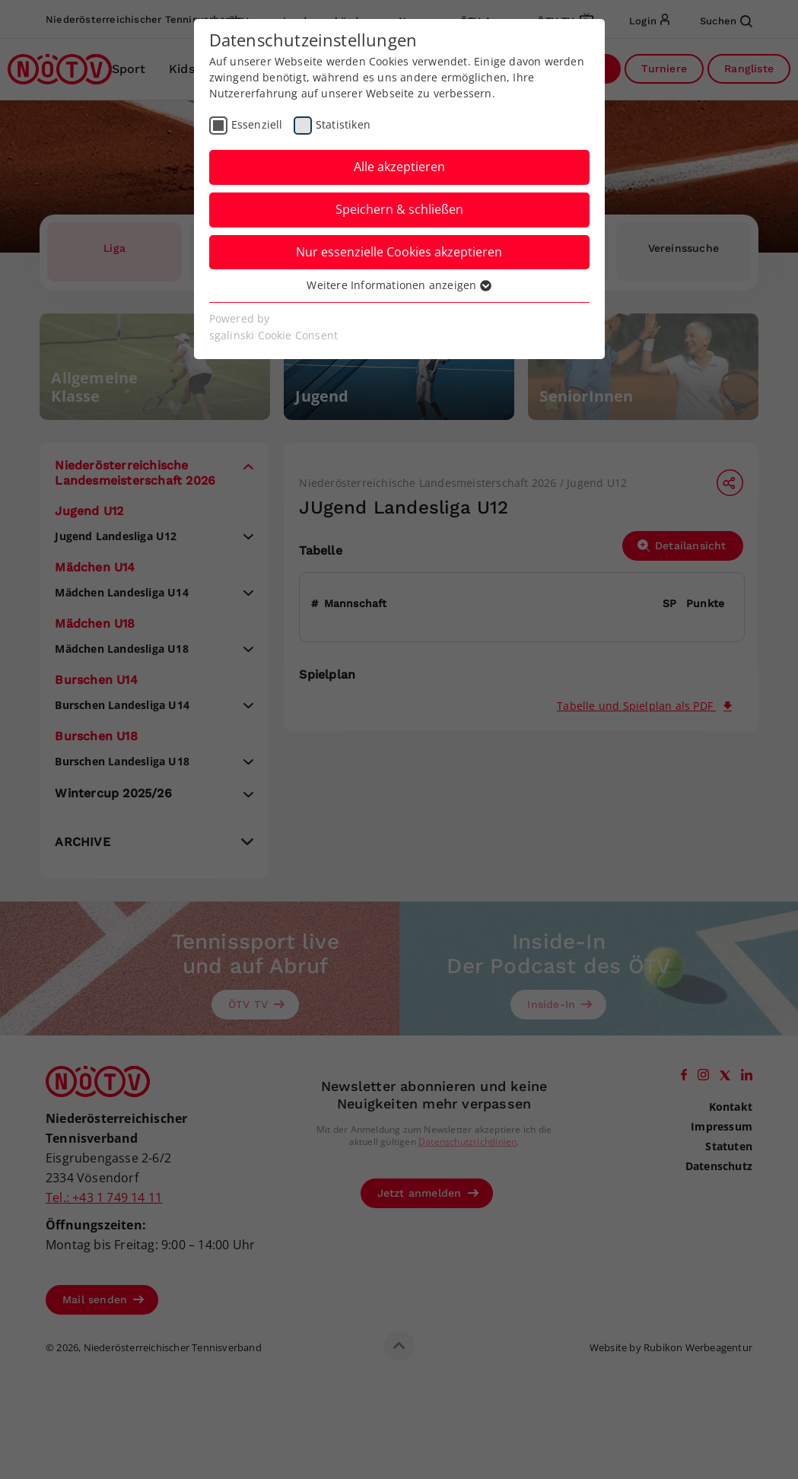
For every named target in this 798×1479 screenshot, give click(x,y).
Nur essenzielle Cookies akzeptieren (399, 251)
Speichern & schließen (399, 209)
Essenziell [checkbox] (257, 124)
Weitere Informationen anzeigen (399, 285)
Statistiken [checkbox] (343, 124)
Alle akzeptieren (399, 166)
